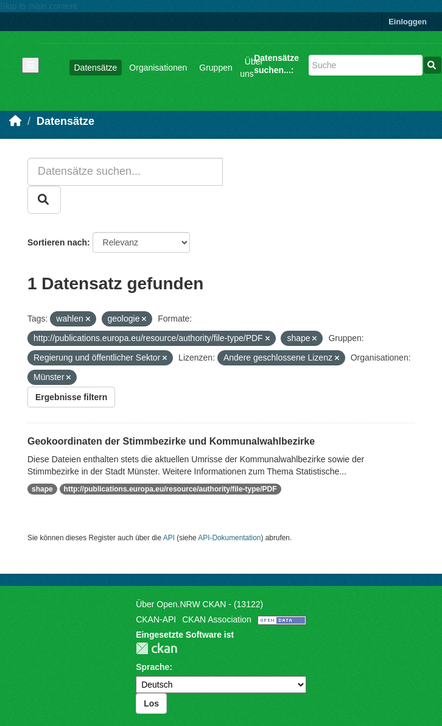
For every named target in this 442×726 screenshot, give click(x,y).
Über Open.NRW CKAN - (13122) (199, 604)
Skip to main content (38, 6)
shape (42, 489)
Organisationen (158, 67)
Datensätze (96, 67)
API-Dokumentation (229, 538)
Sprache (152, 667)
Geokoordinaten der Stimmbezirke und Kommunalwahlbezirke (171, 441)
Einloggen (407, 21)
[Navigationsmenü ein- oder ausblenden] (30, 65)
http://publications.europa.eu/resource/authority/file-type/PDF (170, 489)
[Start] (15, 121)
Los (151, 703)
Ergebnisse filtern (71, 397)
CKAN (156, 648)
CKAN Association (216, 619)
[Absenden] (432, 65)
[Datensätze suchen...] (366, 65)
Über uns (251, 68)
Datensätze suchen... (276, 64)
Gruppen (215, 67)
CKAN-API (156, 619)
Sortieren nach (57, 242)
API (169, 538)
